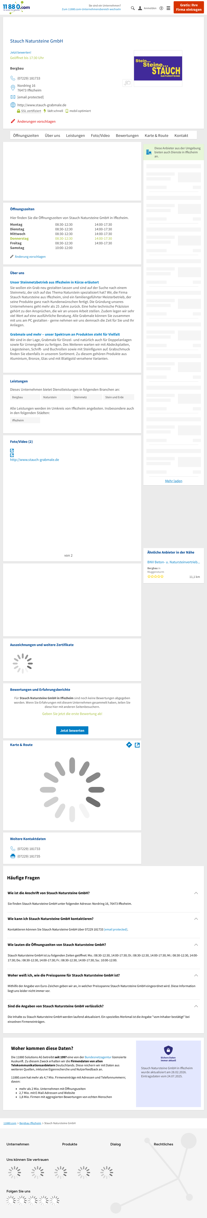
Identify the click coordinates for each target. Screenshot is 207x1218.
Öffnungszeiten (26, 135)
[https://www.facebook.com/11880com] (10, 1200)
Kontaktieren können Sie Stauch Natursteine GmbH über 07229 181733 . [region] (68, 929)
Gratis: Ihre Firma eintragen (189, 7)
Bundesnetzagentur (98, 1057)
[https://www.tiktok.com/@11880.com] (32, 1200)
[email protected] (115, 929)
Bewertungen (127, 135)
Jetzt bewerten (72, 730)
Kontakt (181, 135)
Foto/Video (100, 135)
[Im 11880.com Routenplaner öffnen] (129, 744)
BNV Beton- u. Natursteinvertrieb (172, 562)
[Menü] (170, 8)
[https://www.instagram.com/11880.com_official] (21, 1200)
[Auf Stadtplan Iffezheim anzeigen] (137, 744)
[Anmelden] (148, 8)
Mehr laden (173, 481)
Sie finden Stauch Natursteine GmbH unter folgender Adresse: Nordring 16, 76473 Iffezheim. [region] (70, 903)
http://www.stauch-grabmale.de (34, 459)
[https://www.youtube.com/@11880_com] (54, 1200)
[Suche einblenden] (134, 8)
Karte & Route (156, 135)
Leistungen (75, 135)
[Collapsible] (196, 893)
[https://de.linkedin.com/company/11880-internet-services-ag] (43, 1200)
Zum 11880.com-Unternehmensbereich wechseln (91, 9)
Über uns (52, 135)
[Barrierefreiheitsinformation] (163, 8)
